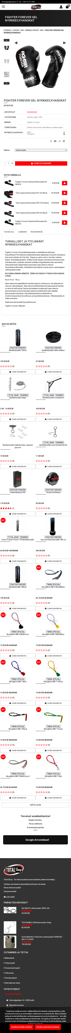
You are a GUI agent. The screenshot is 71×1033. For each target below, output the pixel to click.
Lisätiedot (22, 232)
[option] (6, 47)
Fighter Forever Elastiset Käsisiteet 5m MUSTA (31, 222)
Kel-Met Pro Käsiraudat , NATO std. (36, 887)
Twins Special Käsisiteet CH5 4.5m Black (32, 203)
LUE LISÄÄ (9, 875)
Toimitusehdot (11, 956)
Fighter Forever (33, 122)
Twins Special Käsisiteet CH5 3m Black (31, 213)
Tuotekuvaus (9, 232)
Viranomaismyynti (12, 946)
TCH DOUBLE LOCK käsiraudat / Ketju (36, 901)
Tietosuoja (9, 951)
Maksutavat (9, 936)
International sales (12, 961)
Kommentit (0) (37, 232)
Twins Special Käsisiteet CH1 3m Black (31, 193)
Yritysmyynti (10, 941)
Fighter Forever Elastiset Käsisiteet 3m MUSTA (31, 183)
